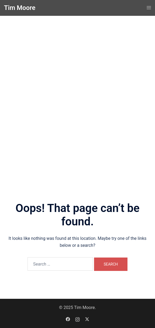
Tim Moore (19, 8)
